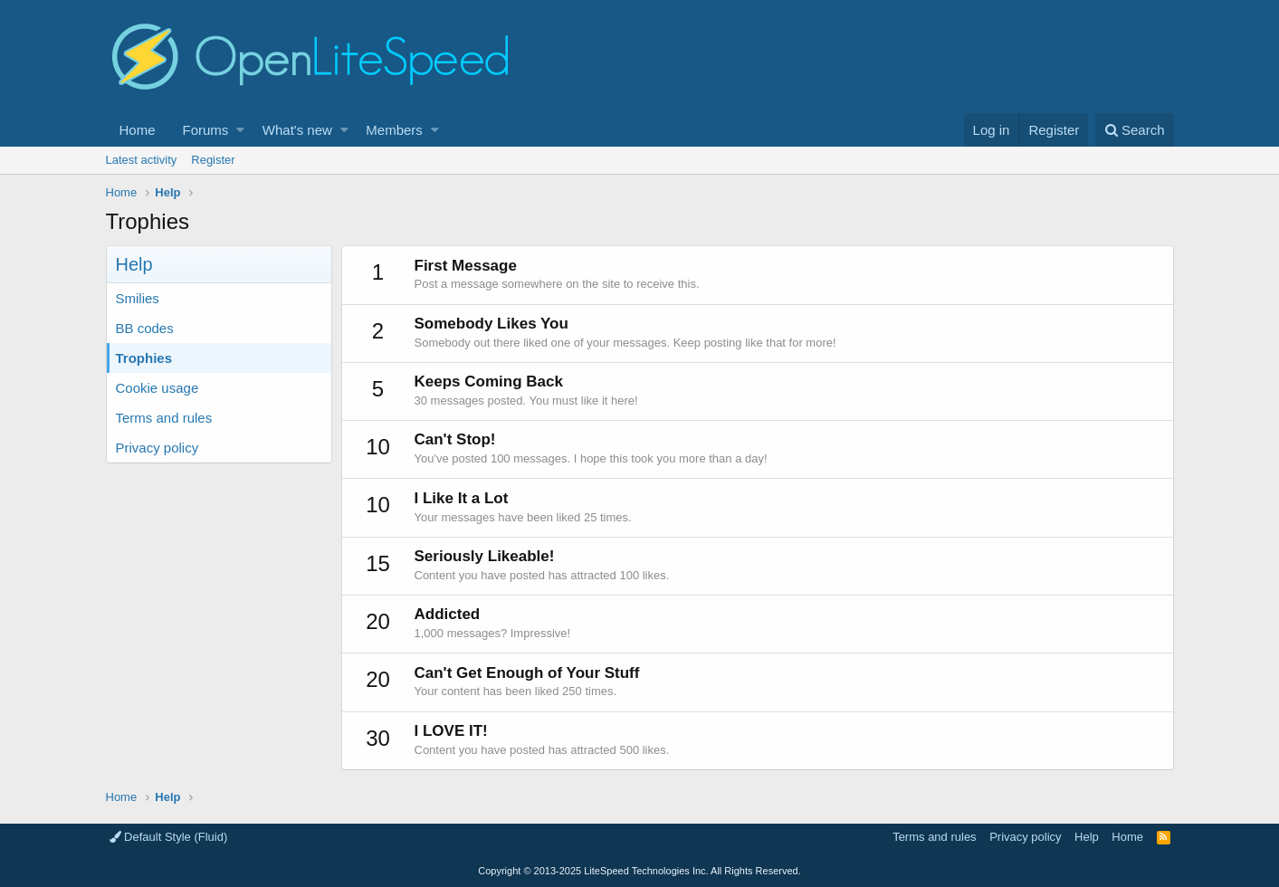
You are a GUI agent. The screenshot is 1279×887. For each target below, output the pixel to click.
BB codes (145, 328)
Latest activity (141, 160)
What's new (297, 130)
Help (1086, 837)
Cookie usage (157, 388)
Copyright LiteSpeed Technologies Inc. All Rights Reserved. (639, 870)
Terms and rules (164, 417)
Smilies (137, 298)
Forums (206, 130)
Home (137, 130)
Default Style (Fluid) (169, 837)
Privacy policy (157, 447)
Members (394, 130)
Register (212, 160)
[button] (240, 130)
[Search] (1134, 130)
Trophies (144, 358)
